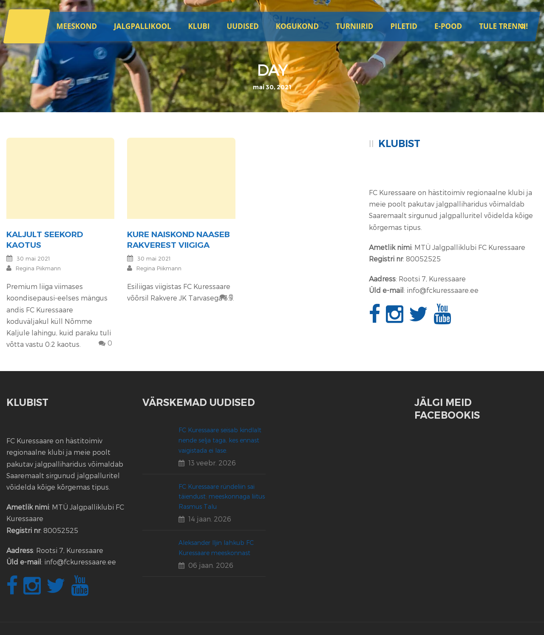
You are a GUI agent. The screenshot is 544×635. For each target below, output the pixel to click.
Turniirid (354, 26)
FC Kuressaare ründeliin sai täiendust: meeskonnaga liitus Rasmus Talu (221, 496)
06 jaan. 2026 (210, 565)
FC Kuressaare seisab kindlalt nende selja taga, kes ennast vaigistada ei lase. (219, 440)
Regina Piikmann (38, 268)
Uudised (242, 26)
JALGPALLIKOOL (142, 26)
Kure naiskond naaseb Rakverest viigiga (178, 240)
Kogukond (297, 26)
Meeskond (76, 26)
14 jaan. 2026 (209, 519)
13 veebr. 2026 (212, 463)
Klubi (199, 26)
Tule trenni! (503, 26)
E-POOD (448, 26)
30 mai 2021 (33, 258)
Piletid (403, 26)
